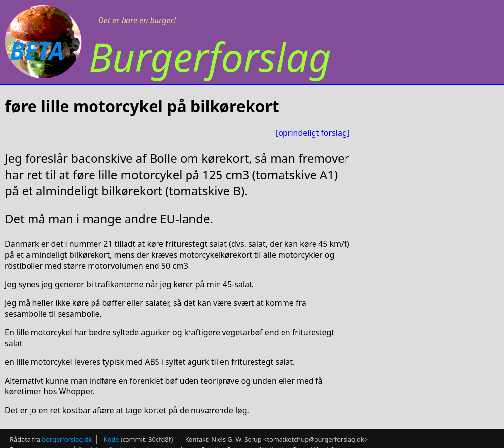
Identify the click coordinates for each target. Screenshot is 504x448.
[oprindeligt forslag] (312, 132)
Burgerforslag (210, 56)
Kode (111, 439)
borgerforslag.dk (67, 439)
